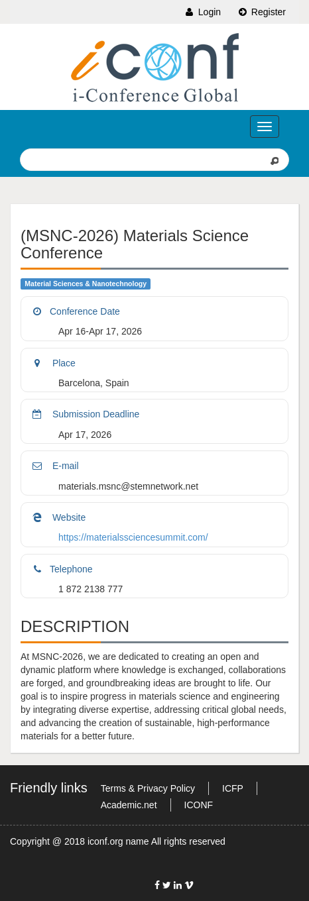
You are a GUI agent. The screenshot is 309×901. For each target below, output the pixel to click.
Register (261, 12)
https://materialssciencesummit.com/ (133, 537)
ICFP (232, 788)
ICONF (199, 805)
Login (202, 12)
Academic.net (129, 805)
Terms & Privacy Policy (148, 788)
